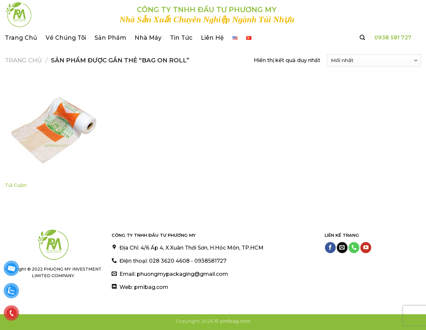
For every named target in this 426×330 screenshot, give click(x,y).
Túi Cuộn (16, 185)
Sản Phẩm (110, 37)
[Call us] (354, 247)
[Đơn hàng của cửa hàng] (374, 60)
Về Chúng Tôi (66, 37)
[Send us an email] (342, 247)
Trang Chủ (21, 37)
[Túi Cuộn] (54, 128)
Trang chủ (23, 60)
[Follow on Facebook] (330, 247)
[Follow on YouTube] (365, 247)
